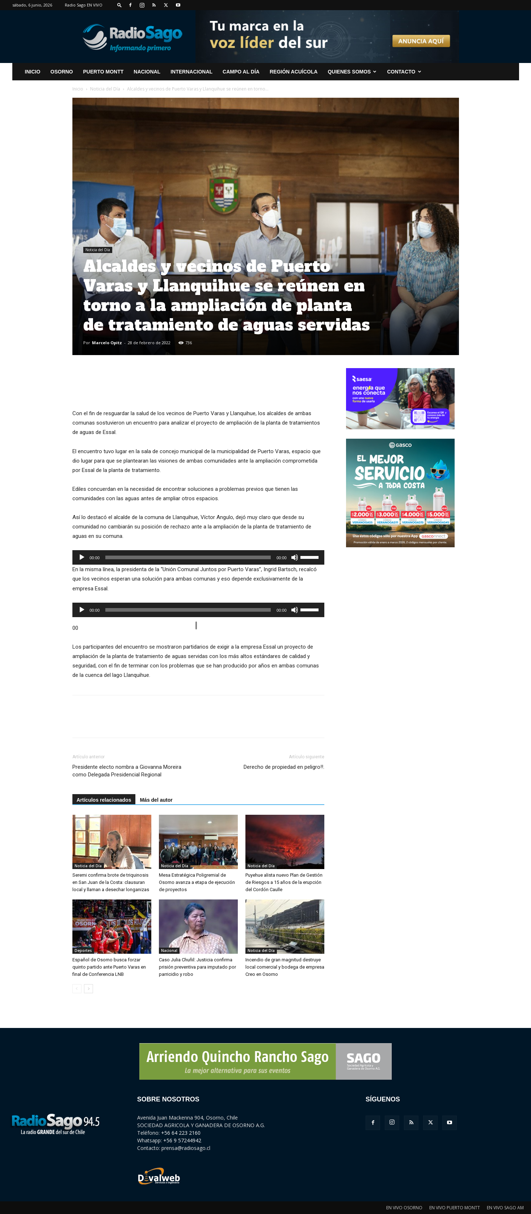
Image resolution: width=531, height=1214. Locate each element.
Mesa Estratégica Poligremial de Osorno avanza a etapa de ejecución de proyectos (197, 882)
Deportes (83, 950)
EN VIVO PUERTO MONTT (454, 1208)
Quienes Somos (352, 72)
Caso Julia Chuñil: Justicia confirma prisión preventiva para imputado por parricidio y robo (197, 967)
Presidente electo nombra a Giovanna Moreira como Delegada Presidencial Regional (126, 771)
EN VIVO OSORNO (404, 1208)
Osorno (61, 72)
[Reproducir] (81, 557)
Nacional (147, 72)
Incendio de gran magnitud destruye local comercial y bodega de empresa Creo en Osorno (284, 967)
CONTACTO (404, 72)
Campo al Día (241, 72)
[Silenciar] (294, 557)
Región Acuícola (293, 72)
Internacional (191, 72)
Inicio (77, 89)
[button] (119, 5)
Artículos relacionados (104, 800)
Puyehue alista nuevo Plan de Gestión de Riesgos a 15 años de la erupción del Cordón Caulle (284, 882)
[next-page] (88, 988)
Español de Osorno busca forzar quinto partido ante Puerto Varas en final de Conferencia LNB (109, 967)
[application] (198, 557)
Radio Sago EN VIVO (83, 5)
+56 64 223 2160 (181, 1132)
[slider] (188, 557)
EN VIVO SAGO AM (505, 1208)
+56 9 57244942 (182, 1140)
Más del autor (156, 800)
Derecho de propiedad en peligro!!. (284, 767)
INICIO (33, 72)
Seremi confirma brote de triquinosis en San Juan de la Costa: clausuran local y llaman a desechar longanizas (110, 882)
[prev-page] (76, 988)
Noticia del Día (105, 89)
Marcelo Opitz (107, 342)
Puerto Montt (103, 72)
